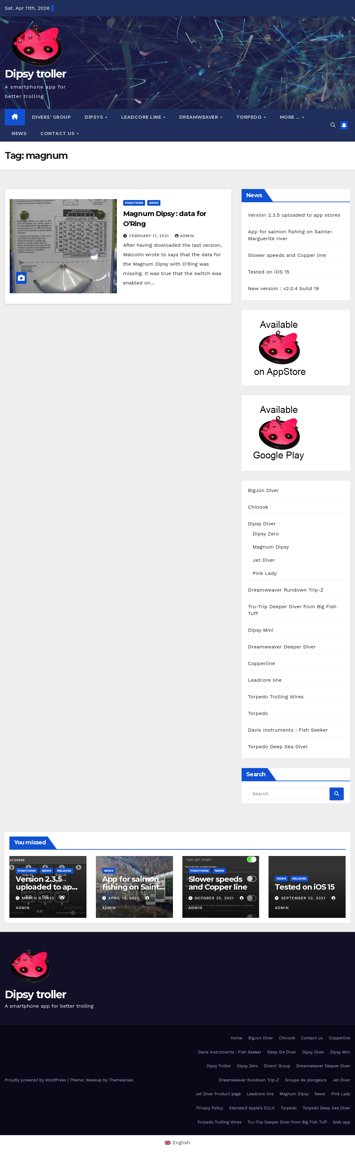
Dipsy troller (35, 73)
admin (184, 236)
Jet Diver (264, 560)
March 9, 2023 (39, 898)
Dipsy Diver (262, 524)
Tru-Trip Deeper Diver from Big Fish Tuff (287, 1122)
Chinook (258, 507)
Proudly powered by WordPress (36, 1080)
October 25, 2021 (215, 898)
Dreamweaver (199, 117)
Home (236, 1038)
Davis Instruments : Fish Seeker (288, 730)
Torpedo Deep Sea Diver (278, 747)
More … (290, 117)
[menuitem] (177, 1142)
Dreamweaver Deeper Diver (282, 647)
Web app (341, 1122)
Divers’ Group (51, 117)
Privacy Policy (209, 1108)
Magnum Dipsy (271, 547)
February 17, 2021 (149, 236)
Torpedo (249, 117)
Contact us (58, 133)
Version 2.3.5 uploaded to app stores (294, 215)
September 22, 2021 (304, 898)
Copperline (261, 663)
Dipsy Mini (260, 630)
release (64, 870)
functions (134, 202)
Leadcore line (142, 117)
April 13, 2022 (124, 898)
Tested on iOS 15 (268, 272)
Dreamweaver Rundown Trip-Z (285, 590)
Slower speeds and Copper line (287, 255)
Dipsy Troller (218, 1066)
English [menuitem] (181, 1142)
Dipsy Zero (266, 534)
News (19, 133)
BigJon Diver (263, 490)
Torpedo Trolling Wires (276, 697)
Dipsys (95, 117)
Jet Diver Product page (218, 1093)
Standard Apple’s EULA (252, 1108)
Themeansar (121, 1080)
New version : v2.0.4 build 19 (283, 288)
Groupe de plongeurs (305, 1080)
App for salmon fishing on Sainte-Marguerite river (134, 887)
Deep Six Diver (281, 1052)
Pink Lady (265, 573)
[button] (333, 125)
